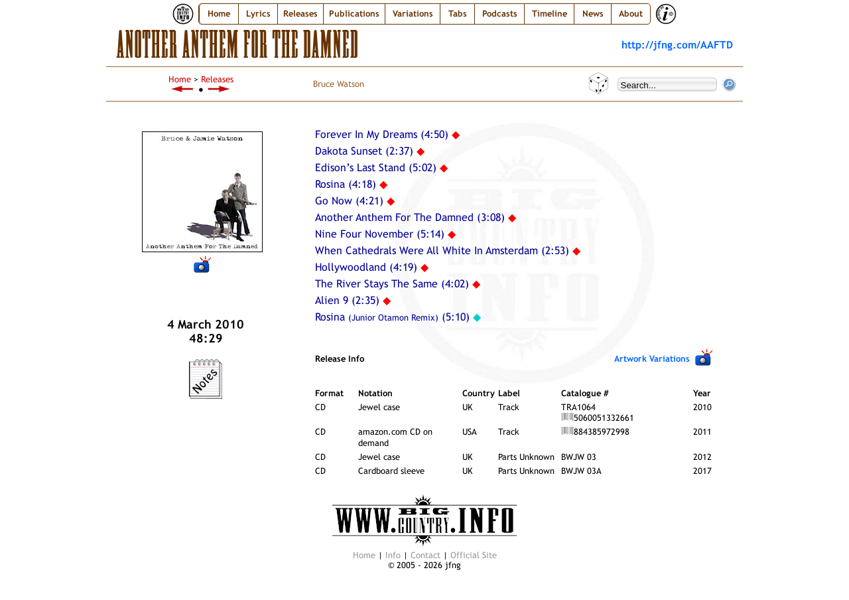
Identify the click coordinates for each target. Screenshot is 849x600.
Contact (425, 555)
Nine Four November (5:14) (379, 234)
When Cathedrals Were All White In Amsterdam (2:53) (442, 250)
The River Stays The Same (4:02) (392, 283)
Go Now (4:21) (349, 200)
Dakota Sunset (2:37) (364, 151)
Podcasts (499, 14)
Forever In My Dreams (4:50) (381, 134)
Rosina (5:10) (392, 317)
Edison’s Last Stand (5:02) (375, 167)
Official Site (473, 555)
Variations (413, 14)
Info (393, 555)
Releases (217, 79)
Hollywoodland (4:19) (366, 267)
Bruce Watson (338, 84)
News (593, 14)
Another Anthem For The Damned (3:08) (410, 217)
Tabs (457, 14)
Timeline (549, 14)
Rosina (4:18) (345, 184)
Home (219, 14)
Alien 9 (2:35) (347, 300)
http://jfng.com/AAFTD (677, 44)
